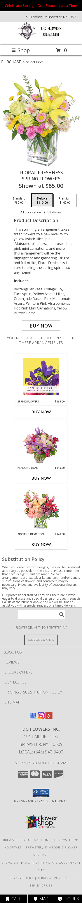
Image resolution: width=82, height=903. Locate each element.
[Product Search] (41, 614)
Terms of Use (41, 885)
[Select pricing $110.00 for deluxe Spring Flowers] (42, 200)
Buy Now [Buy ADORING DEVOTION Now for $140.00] (41, 544)
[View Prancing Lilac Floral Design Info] (41, 443)
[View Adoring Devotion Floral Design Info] (41, 509)
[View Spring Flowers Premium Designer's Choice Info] (41, 377)
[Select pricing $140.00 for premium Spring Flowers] (65, 200)
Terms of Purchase (54, 878)
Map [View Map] (41, 899)
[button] (41, 793)
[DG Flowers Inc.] (41, 39)
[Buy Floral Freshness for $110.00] (41, 326)
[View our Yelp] (48, 717)
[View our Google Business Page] (33, 717)
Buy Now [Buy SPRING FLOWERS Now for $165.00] (41, 412)
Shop (20, 50)
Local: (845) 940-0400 (41, 752)
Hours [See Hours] (68, 899)
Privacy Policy (21, 878)
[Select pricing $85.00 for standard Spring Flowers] (19, 200)
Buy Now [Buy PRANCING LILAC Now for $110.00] (41, 478)
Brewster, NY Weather (21, 863)
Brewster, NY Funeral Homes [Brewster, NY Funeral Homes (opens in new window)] (28, 840)
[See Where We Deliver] (41, 639)
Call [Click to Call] (13, 899)
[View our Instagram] (41, 717)
